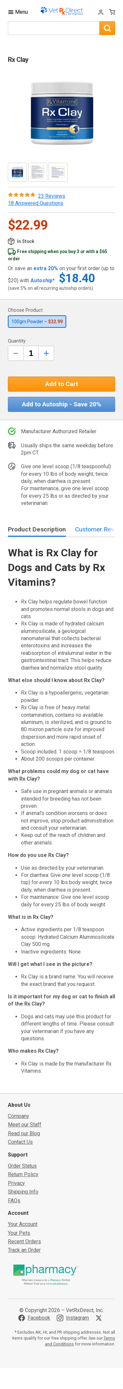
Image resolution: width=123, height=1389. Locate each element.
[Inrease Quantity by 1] (46, 353)
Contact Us (20, 1142)
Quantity (17, 341)
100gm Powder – (37, 321)
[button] (61, 112)
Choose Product (25, 310)
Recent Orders (24, 1241)
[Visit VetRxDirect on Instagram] (73, 1318)
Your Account (22, 1224)
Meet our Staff (24, 1124)
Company (18, 1116)
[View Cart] (112, 12)
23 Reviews (51, 196)
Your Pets (19, 1233)
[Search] (107, 28)
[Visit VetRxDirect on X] (100, 1318)
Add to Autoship (61, 404)
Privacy (16, 1183)
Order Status (22, 1166)
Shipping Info (23, 1192)
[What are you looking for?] (53, 28)
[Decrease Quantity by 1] (15, 353)
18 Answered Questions (35, 203)
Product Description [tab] (37, 529)
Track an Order (24, 1250)
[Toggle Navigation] (18, 12)
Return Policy (23, 1174)
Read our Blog (24, 1133)
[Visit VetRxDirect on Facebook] (34, 1318)
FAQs (14, 1200)
